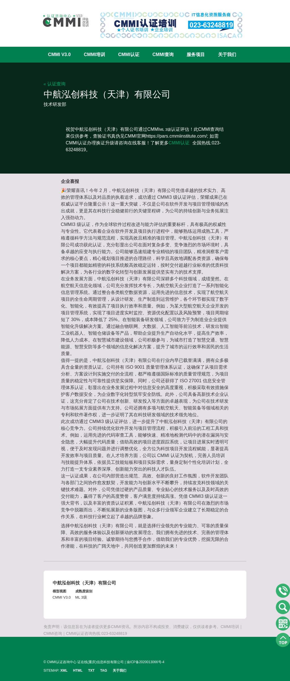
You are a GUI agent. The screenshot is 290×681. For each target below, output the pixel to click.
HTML (77, 671)
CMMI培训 (94, 54)
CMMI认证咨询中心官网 (62, 20)
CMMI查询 (163, 54)
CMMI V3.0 (59, 54)
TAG (103, 671)
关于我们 (227, 54)
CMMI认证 (128, 54)
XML (63, 671)
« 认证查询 (54, 84)
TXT (91, 671)
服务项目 (196, 54)
